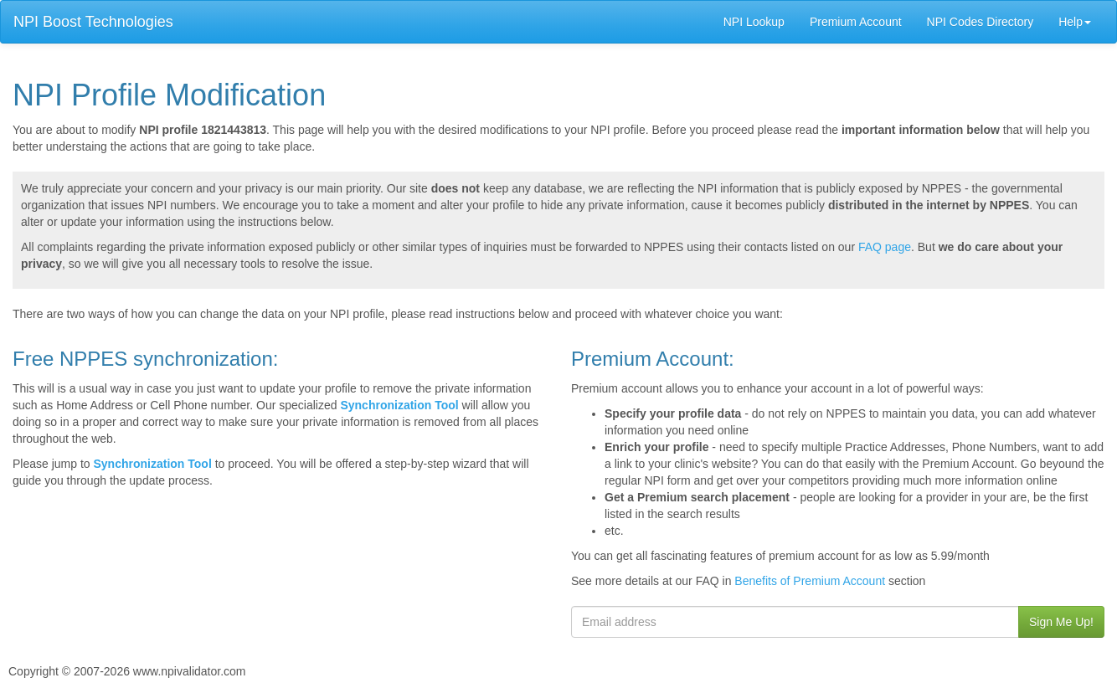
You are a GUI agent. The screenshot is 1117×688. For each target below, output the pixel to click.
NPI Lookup (754, 21)
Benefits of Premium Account (809, 581)
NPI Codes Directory (980, 21)
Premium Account (856, 21)
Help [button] (1074, 21)
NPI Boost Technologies (93, 21)
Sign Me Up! (1061, 622)
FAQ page (884, 247)
